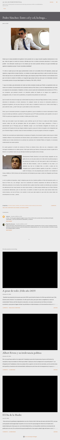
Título (4, 8)
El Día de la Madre (12, 414)
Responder (9, 221)
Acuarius (10, 205)
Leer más (55, 307)
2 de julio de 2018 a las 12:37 (21, 224)
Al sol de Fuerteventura (12, 2)
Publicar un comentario (14, 307)
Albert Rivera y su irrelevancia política (22, 352)
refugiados (39, 205)
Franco (14, 205)
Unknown (8, 216)
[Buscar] (51, 2)
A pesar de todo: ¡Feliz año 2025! (19, 290)
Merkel (17, 205)
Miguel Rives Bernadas (10, 224)
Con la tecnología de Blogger (30, 436)
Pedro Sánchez (32, 205)
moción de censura (24, 205)
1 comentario (12, 369)
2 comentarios (12, 431)
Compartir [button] (53, 205)
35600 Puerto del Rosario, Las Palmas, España (18, 207)
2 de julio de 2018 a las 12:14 (16, 216)
